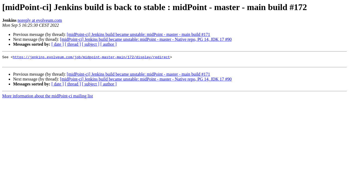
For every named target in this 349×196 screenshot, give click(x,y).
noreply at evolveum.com (39, 20)
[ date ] (57, 44)
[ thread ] (73, 44)
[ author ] (108, 44)
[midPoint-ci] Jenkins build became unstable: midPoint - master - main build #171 (138, 34)
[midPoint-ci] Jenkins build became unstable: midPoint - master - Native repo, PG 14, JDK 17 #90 (146, 39)
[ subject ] (90, 44)
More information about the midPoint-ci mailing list (47, 97)
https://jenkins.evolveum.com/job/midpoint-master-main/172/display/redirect (91, 57)
